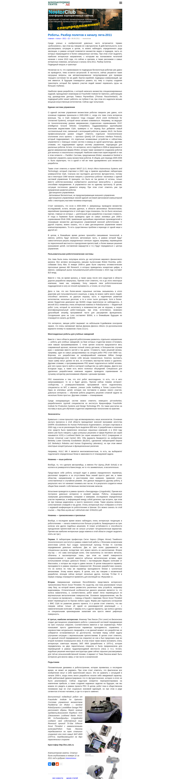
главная (51, 38)
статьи (58, 38)
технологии (70, 758)
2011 (64, 38)
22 (69, 38)
